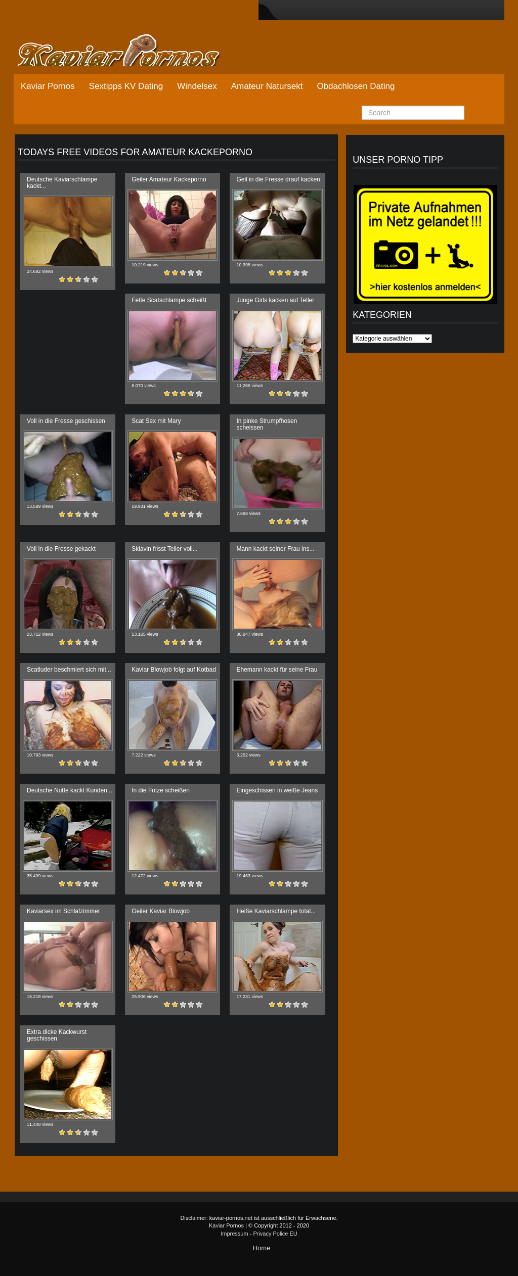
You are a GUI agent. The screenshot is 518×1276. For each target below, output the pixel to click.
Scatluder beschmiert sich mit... (69, 669)
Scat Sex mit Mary (156, 420)
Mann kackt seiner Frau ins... (275, 548)
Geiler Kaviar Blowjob (161, 911)
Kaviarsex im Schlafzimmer (63, 911)
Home (262, 1248)
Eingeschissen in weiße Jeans (277, 790)
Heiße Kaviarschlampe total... (276, 911)
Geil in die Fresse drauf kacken (278, 179)
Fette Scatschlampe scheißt (169, 300)
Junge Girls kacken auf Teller (275, 300)
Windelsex (197, 86)
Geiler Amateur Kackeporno (169, 179)
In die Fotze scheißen (161, 790)
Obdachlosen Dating (356, 86)
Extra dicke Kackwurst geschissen (57, 1035)
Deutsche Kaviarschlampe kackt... (62, 183)
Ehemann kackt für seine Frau (276, 669)
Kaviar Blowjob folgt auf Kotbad (174, 669)
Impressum (234, 1234)
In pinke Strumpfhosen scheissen (266, 424)
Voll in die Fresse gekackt (61, 548)
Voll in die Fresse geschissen (66, 420)
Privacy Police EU (275, 1234)
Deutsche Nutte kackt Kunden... (69, 790)
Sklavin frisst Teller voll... (164, 548)
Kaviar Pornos (48, 86)
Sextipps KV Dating (126, 86)
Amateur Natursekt (267, 86)
